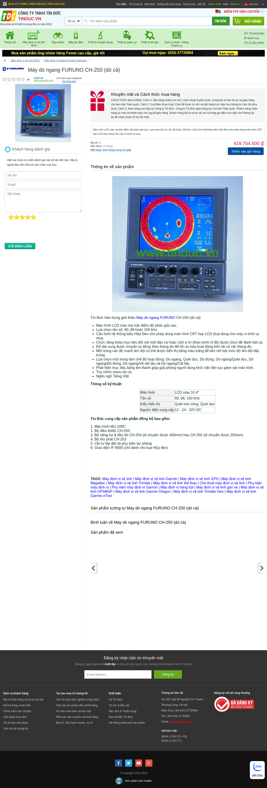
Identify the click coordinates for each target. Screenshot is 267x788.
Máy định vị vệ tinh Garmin (156, 479)
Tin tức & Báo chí (119, 705)
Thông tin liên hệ (172, 692)
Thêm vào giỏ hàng (245, 151)
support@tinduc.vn (181, 721)
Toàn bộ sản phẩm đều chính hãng (76, 705)
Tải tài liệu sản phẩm (15, 722)
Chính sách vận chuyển (17, 711)
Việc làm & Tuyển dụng (122, 711)
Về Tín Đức (115, 699)
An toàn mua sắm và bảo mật (73, 711)
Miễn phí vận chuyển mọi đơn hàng (77, 717)
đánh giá (38, 78)
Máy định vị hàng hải (177, 487)
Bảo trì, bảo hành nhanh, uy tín (74, 722)
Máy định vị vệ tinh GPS (199, 479)
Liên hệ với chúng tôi (15, 728)
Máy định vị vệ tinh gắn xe (217, 487)
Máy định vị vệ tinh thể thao (175, 483)
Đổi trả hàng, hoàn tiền (16, 705)
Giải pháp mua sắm (15, 717)
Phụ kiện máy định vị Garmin (135, 487)
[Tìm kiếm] (220, 21)
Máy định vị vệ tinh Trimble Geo (199, 491)
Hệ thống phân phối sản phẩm (127, 722)
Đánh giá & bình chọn (43, 80)
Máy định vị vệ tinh (117, 479)
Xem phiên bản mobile (138, 780)
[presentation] (38, 232)
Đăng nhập (215, 4)
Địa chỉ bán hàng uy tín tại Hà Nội (23, 699)
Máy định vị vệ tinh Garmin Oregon (142, 491)
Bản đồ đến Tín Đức (121, 717)
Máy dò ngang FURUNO (155, 318)
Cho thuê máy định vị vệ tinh (222, 483)
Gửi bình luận (69, 81)
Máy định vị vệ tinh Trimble (129, 483)
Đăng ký (235, 4)
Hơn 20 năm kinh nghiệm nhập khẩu (77, 699)
